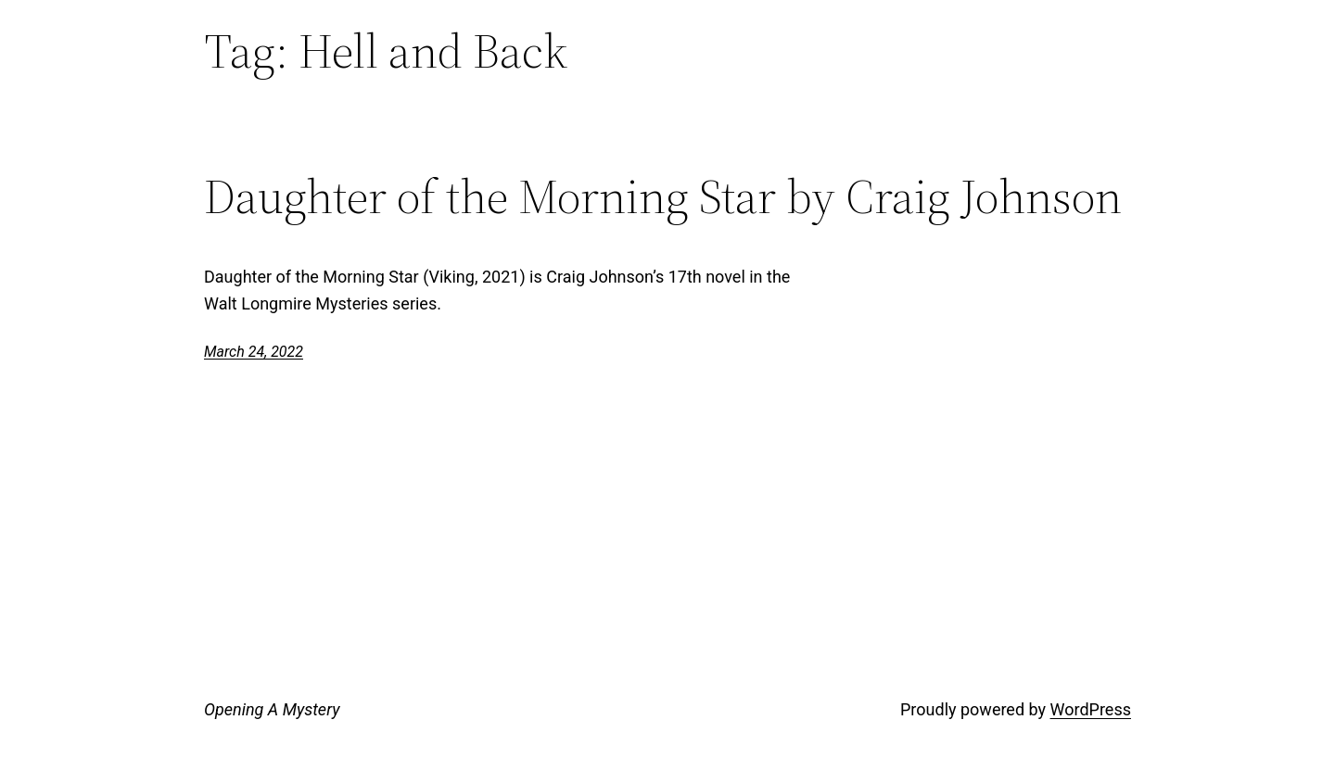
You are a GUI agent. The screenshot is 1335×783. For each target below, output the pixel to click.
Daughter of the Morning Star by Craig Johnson (663, 196)
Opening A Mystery (271, 709)
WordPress (1090, 709)
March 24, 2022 (253, 351)
